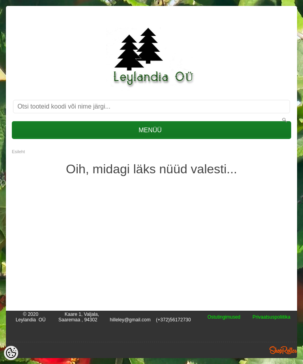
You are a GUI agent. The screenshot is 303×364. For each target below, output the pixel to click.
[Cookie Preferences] (11, 353)
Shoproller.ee (283, 350)
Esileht (18, 151)
